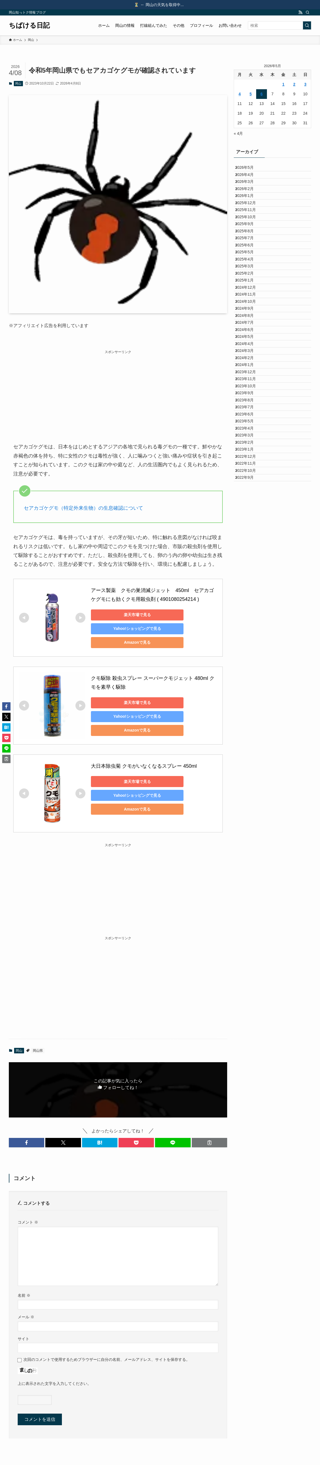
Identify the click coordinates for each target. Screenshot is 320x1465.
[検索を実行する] (307, 25)
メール (26, 1317)
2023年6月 (249, 572)
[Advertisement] (118, 393)
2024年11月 (250, 376)
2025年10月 (250, 250)
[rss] (300, 12)
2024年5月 (249, 445)
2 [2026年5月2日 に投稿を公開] (294, 84)
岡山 (18, 83)
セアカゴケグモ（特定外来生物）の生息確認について (83, 508)
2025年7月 (249, 284)
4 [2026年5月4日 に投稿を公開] (239, 94)
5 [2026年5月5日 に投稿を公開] (251, 94)
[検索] (307, 12)
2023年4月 (249, 595)
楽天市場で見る (129, 614)
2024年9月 (249, 399)
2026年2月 (249, 204)
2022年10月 (250, 664)
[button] (26, 1142)
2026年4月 (249, 181)
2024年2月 (249, 480)
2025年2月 (249, 342)
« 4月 (238, 133)
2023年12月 (250, 503)
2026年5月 (249, 169)
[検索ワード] (279, 25)
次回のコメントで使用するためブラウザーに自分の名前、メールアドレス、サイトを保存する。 (106, 1359)
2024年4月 (249, 457)
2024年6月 (249, 434)
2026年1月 (249, 216)
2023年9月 (249, 537)
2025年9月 (249, 261)
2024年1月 (249, 491)
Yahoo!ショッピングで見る (130, 628)
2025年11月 (250, 238)
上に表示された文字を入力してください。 (54, 1383)
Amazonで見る (129, 642)
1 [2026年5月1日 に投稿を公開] (283, 84)
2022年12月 (250, 641)
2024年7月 (249, 422)
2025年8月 (249, 273)
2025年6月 (249, 296)
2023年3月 (249, 606)
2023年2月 (249, 618)
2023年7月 (249, 560)
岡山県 (38, 1051)
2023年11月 (250, 514)
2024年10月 (250, 388)
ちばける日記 (29, 25)
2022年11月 (250, 652)
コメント (28, 1222)
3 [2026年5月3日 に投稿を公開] (305, 84)
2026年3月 (249, 193)
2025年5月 (249, 308)
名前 (24, 1295)
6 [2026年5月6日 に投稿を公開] (262, 94)
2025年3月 (249, 330)
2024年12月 (250, 365)
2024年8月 (249, 411)
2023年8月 (249, 549)
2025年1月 (249, 353)
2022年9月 (249, 675)
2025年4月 (249, 319)
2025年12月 (250, 227)
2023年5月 (249, 583)
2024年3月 (249, 468)
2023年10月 (250, 526)
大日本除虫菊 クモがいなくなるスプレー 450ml (144, 766)
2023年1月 (249, 629)
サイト (23, 1339)
